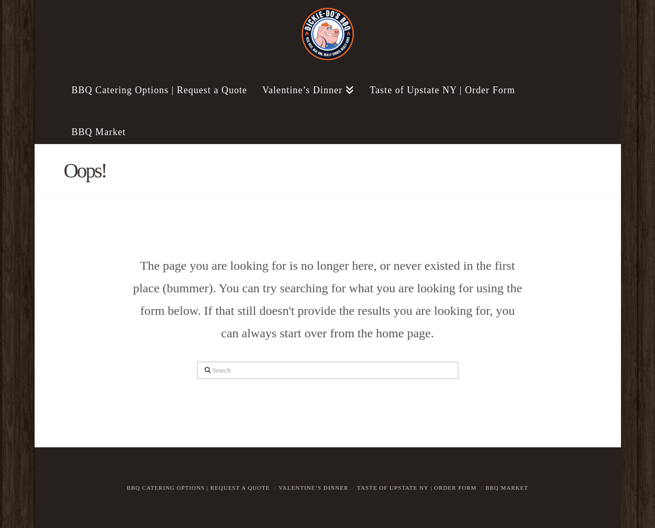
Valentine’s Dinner (313, 488)
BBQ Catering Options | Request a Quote (198, 488)
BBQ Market (506, 488)
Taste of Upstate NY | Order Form (416, 488)
